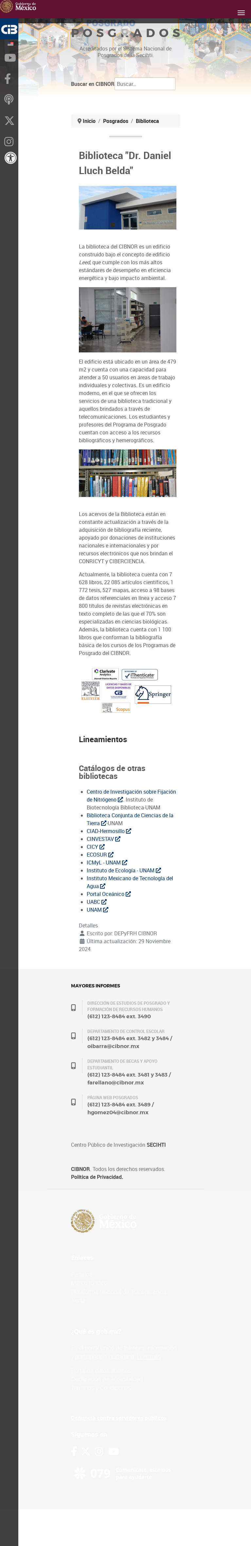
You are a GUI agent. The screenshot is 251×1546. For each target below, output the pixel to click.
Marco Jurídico (89, 1283)
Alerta (78, 1300)
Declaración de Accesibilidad (107, 1379)
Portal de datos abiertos (101, 1370)
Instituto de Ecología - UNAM (124, 870)
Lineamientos (103, 739)
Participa (81, 1274)
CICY (96, 846)
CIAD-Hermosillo (109, 831)
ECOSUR (100, 854)
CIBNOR (80, 1169)
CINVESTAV (103, 838)
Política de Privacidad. (97, 1176)
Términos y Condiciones (101, 1388)
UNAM (97, 909)
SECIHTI (156, 1144)
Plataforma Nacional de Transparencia (118, 1292)
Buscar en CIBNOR (93, 84)
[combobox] (145, 83)
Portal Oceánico (109, 894)
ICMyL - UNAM (107, 862)
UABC (97, 901)
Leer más (149, 1356)
